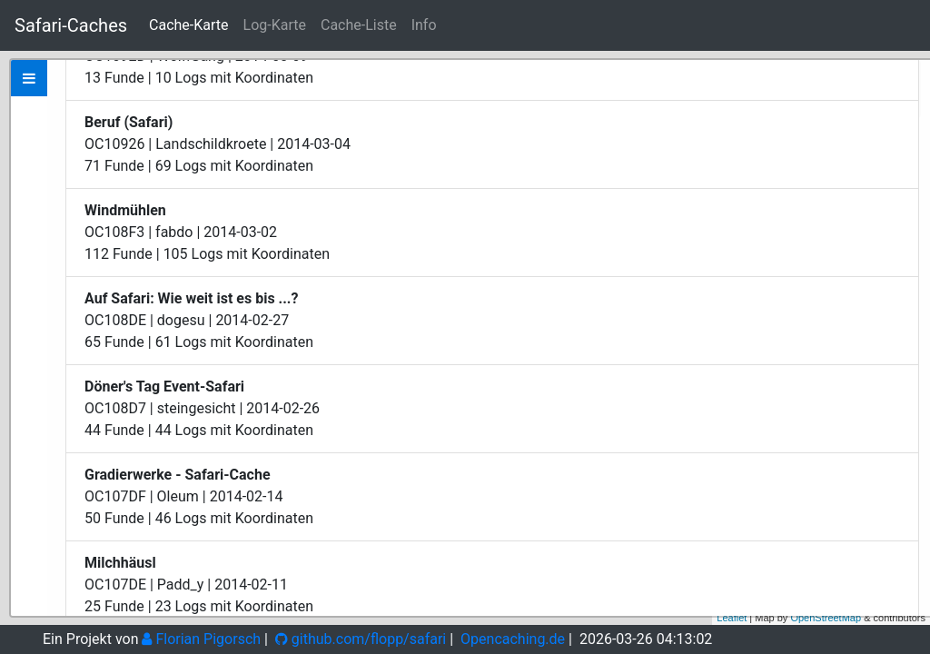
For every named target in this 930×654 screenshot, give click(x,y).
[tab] (29, 78)
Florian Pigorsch (201, 639)
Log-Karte (274, 25)
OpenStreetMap (825, 617)
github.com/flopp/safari (360, 639)
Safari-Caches (71, 25)
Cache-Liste (359, 25)
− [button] (906, 102)
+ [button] (906, 75)
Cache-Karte (188, 25)
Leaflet (732, 617)
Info (424, 25)
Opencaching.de (512, 639)
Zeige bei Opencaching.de (203, 241)
